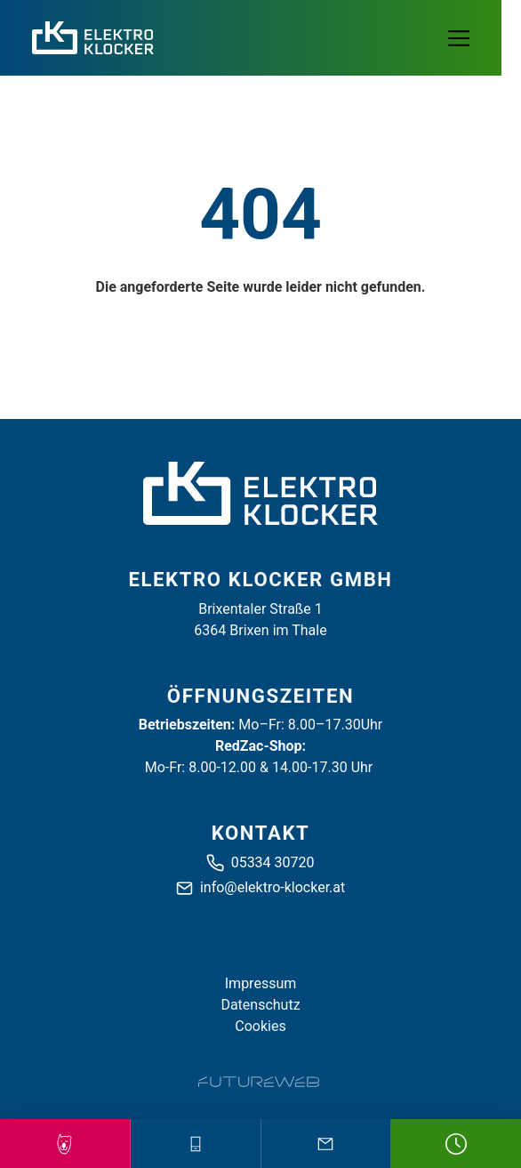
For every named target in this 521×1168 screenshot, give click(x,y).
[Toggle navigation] (468, 38)
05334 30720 (273, 862)
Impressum (261, 983)
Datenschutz (260, 1004)
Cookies (260, 1026)
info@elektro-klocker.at (272, 887)
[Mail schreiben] (326, 1143)
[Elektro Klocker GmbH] (260, 493)
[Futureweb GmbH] (259, 1082)
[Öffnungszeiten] (456, 1143)
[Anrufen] (195, 1143)
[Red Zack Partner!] (65, 1143)
